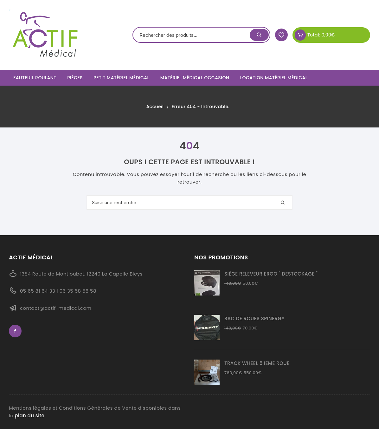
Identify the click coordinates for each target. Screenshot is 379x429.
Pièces (75, 78)
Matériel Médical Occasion (194, 78)
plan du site (29, 415)
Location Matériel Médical (274, 78)
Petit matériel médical (121, 78)
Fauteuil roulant (34, 78)
